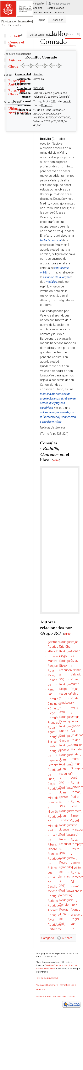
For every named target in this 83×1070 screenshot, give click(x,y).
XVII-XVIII (38, 88)
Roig (62, 923)
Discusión (37, 8)
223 (53, 101)
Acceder (60, 12)
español (39, 3)
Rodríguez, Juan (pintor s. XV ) (66, 797)
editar (56, 460)
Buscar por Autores (17, 82)
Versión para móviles (64, 996)
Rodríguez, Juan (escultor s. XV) (66, 774)
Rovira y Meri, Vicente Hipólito (76, 858)
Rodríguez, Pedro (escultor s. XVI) (66, 844)
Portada (14, 36)
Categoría (47, 938)
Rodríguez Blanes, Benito (54, 741)
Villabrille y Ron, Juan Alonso (76, 900)
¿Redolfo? (54, 651)
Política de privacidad (47, 978)
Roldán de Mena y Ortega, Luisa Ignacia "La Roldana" (77, 717)
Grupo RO (46, 105)
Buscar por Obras (17, 92)
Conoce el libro (16, 44)
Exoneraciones (43, 996)
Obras (13, 66)
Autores (67, 938)
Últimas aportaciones (18, 110)
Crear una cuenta (41, 12)
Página (41, 19)
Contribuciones (55, 8)
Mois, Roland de (52, 680)
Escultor (38, 74)
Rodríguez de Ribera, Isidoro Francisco (54, 844)
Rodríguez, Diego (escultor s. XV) (66, 670)
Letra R (67, 101)
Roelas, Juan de (64, 914)
